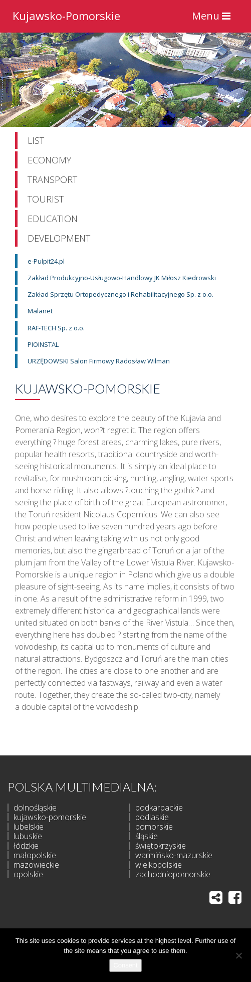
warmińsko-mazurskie (173, 855)
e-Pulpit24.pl (46, 261)
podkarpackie (159, 807)
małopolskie (35, 855)
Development (59, 238)
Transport (52, 179)
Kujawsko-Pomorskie (66, 14)
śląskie (146, 836)
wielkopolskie (158, 864)
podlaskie (152, 817)
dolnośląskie (35, 807)
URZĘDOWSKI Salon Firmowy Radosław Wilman (99, 360)
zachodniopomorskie (172, 874)
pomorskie (154, 826)
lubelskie (29, 826)
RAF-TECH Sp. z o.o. (56, 327)
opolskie (28, 874)
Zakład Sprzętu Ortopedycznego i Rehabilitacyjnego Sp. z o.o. (120, 294)
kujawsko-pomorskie (50, 817)
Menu (213, 19)
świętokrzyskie (160, 845)
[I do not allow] (238, 955)
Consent (125, 965)
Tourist (46, 199)
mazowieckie (36, 864)
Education (53, 219)
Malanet (40, 310)
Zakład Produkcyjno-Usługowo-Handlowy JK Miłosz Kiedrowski (122, 277)
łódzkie (26, 845)
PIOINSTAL (43, 344)
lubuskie (28, 836)
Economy (49, 160)
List (36, 140)
